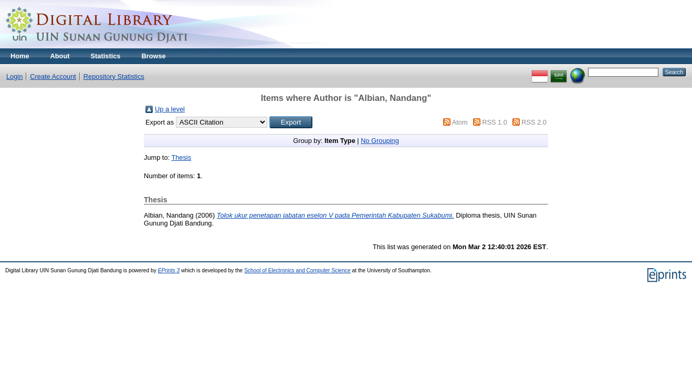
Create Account (53, 76)
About (60, 56)
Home (20, 56)
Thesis (181, 157)
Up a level (170, 109)
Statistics (106, 56)
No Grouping (380, 141)
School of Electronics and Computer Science (297, 270)
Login (14, 76)
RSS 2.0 (534, 122)
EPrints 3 (169, 270)
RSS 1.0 (494, 122)
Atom (460, 122)
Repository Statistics (113, 76)
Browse (153, 56)
